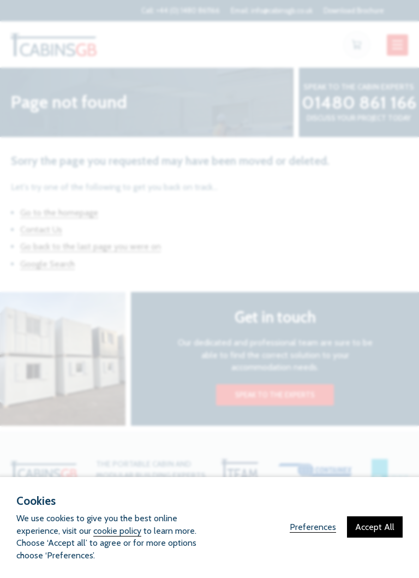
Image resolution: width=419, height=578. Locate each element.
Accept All (374, 527)
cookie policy (117, 531)
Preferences (313, 527)
